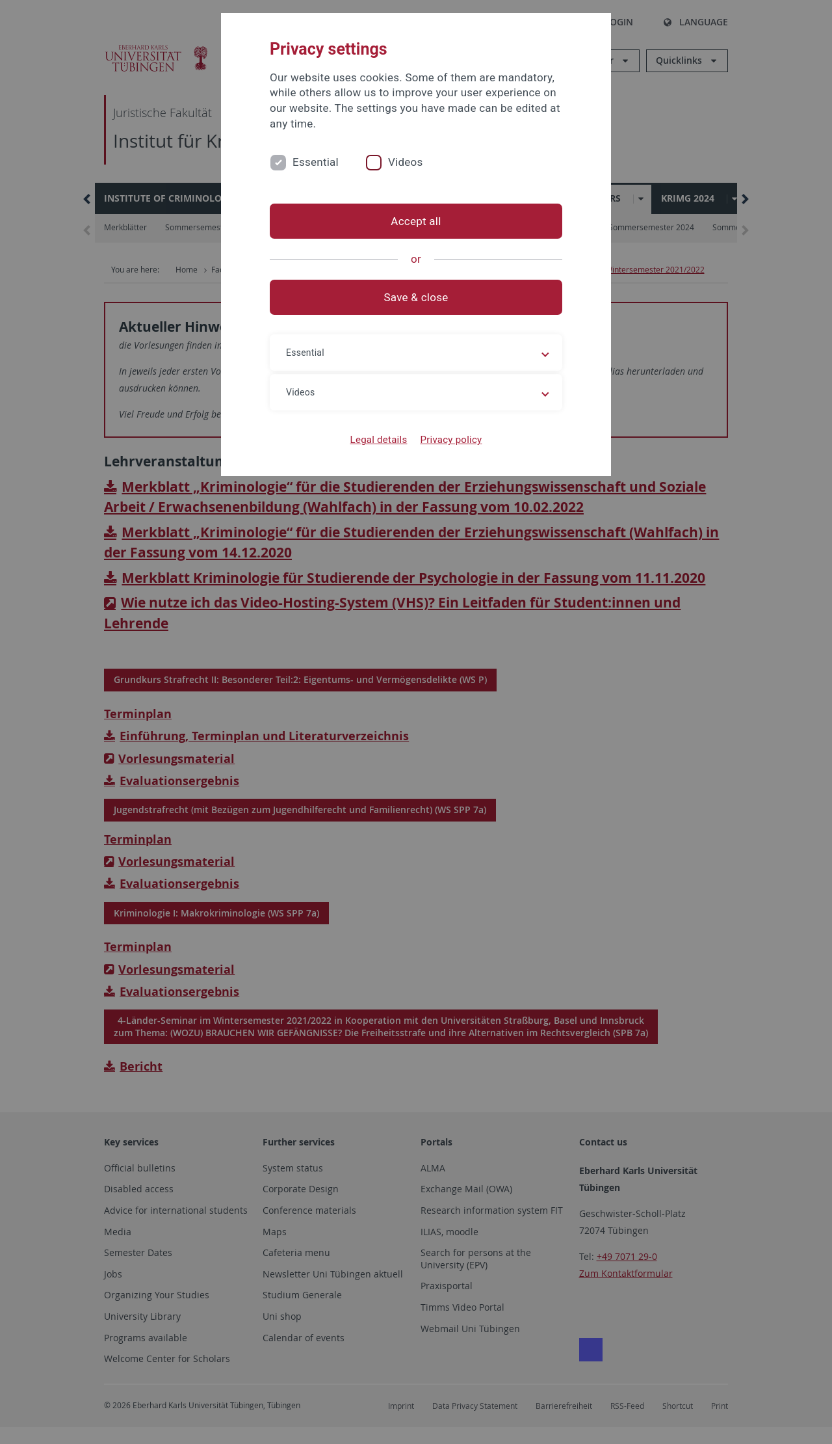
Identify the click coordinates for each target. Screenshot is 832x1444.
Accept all (416, 221)
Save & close (416, 297)
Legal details (379, 440)
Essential (315, 161)
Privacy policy (451, 440)
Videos (405, 161)
